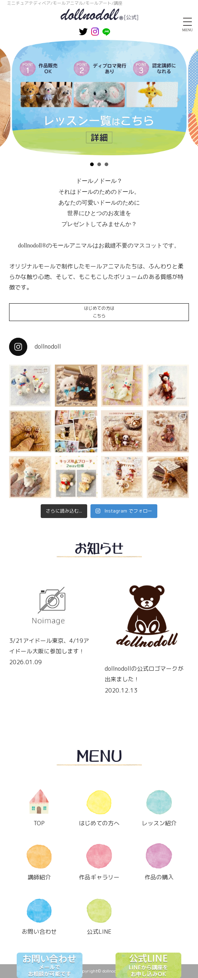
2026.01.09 (25, 662)
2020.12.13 (121, 690)
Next (177, 100)
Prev (20, 100)
